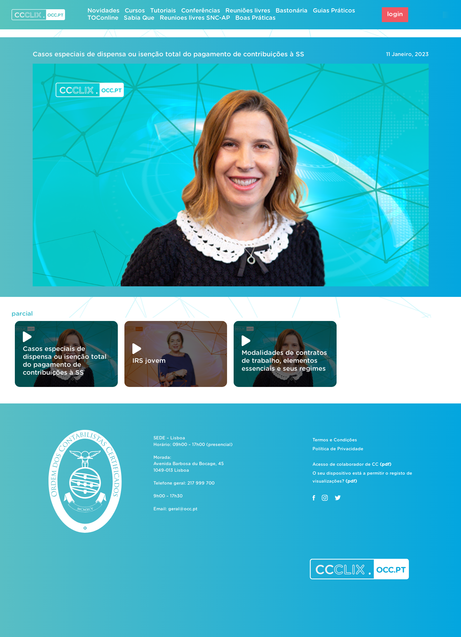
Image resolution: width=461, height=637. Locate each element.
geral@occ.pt (182, 509)
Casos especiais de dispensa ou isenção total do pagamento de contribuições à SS (168, 54)
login (395, 14)
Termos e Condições (335, 440)
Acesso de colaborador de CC (352, 464)
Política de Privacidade (338, 449)
